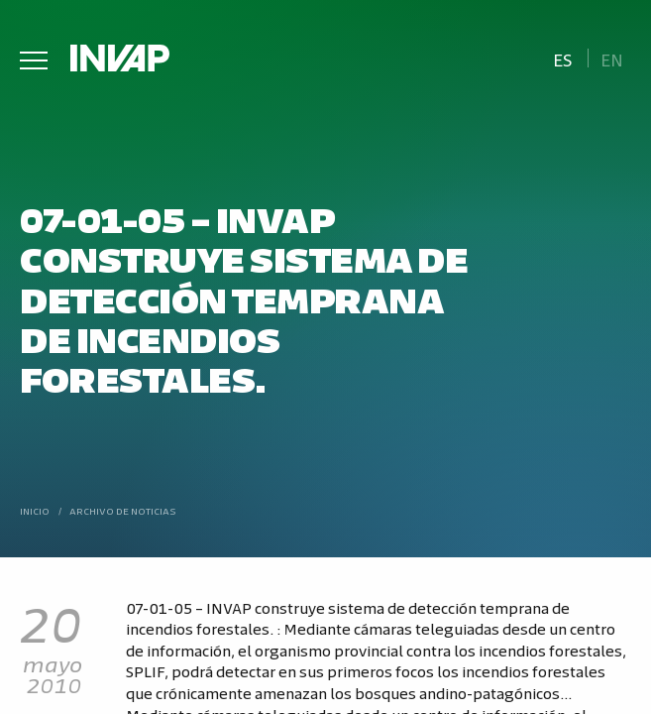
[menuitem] (562, 58)
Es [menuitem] (563, 59)
